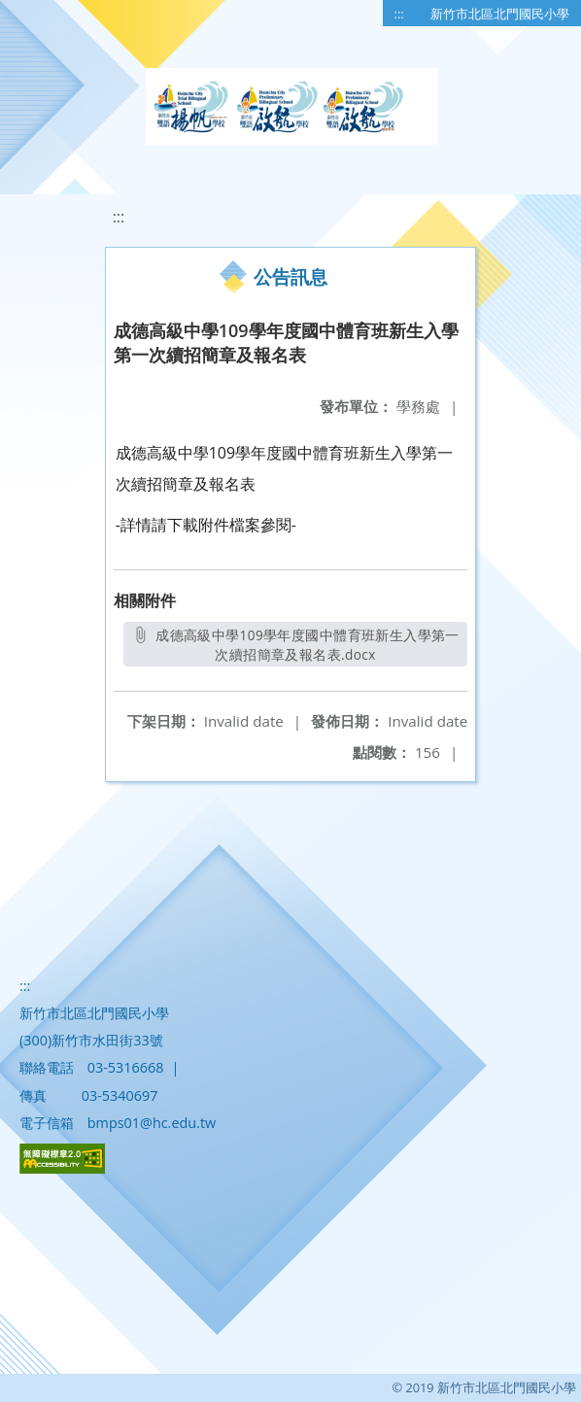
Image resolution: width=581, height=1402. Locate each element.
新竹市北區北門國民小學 (499, 13)
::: (399, 13)
